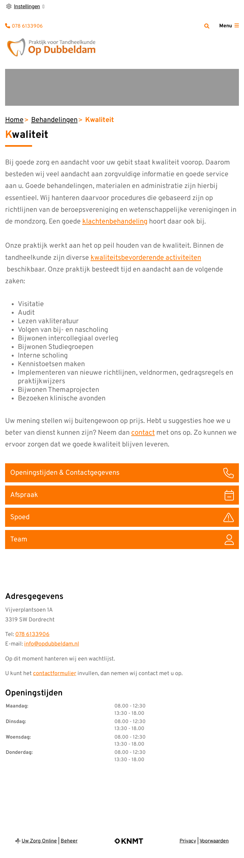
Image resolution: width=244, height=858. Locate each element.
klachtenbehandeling (114, 222)
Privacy (188, 841)
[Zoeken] (207, 26)
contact (143, 433)
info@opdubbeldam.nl (51, 644)
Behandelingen (54, 120)
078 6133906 (32, 634)
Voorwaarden (214, 841)
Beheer (69, 841)
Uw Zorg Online (39, 841)
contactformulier (54, 673)
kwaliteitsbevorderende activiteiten (146, 258)
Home (14, 120)
